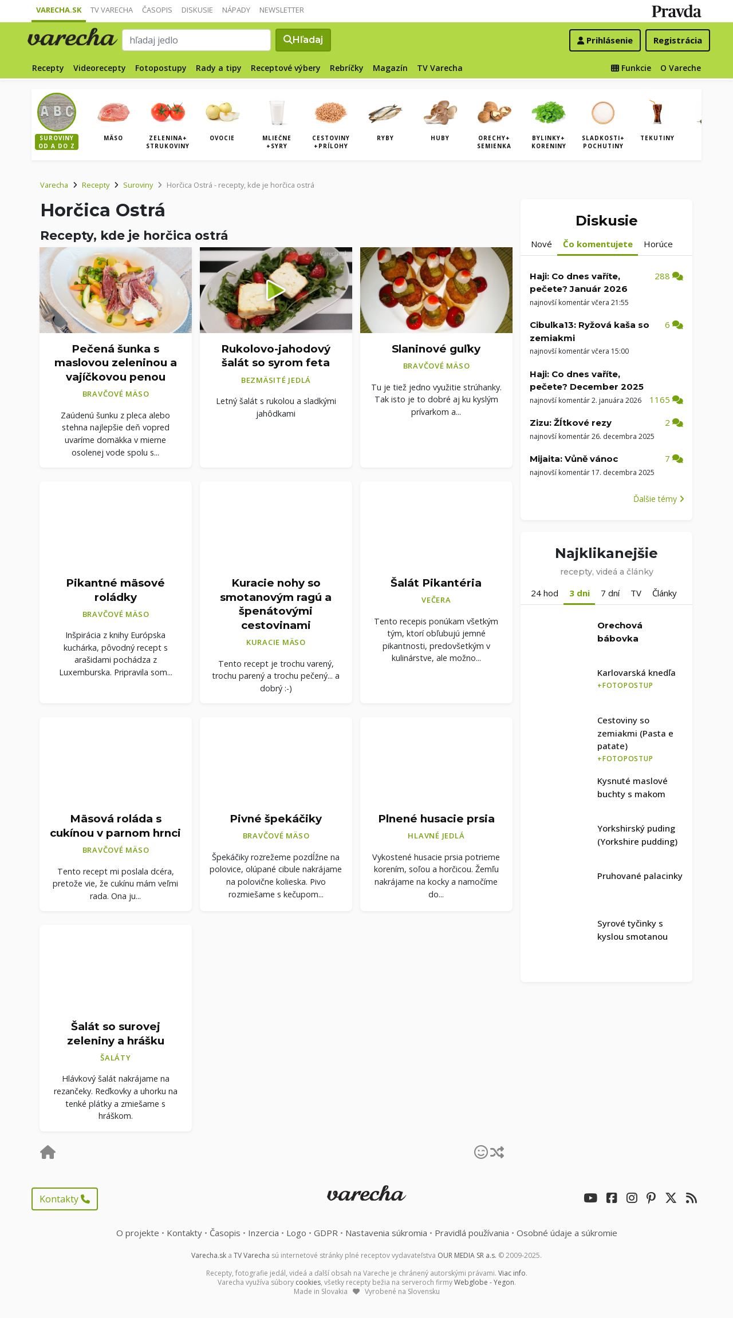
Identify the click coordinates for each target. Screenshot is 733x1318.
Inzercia (263, 1232)
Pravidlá (472, 1232)
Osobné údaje (567, 1232)
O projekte (137, 1232)
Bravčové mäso (115, 394)
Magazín (390, 67)
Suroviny (138, 185)
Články (664, 593)
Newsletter (281, 10)
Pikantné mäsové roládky (115, 590)
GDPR (326, 1232)
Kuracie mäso (276, 642)
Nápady (236, 10)
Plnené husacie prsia (436, 818)
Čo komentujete (598, 244)
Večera (436, 600)
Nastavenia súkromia (386, 1232)
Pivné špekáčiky (276, 818)
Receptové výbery (286, 67)
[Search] (196, 40)
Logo (296, 1232)
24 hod (544, 593)
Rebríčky (347, 67)
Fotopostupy (161, 67)
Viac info (512, 1273)
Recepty (48, 67)
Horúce (658, 244)
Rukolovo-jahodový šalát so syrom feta (275, 356)
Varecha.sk (58, 10)
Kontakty (65, 1199)
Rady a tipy (219, 67)
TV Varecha (111, 10)
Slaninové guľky (436, 348)
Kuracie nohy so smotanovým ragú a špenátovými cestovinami (276, 604)
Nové (541, 244)
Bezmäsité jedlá (276, 380)
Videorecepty (99, 67)
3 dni (579, 593)
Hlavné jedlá (436, 835)
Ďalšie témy (658, 498)
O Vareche (680, 67)
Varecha (54, 185)
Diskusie (197, 10)
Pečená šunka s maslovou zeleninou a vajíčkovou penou (115, 362)
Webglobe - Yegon (484, 1282)
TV (635, 593)
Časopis (157, 10)
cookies (308, 1282)
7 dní (610, 593)
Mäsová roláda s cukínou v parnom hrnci (115, 826)
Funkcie (631, 67)
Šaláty (115, 1057)
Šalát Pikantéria (436, 582)
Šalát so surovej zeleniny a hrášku (115, 1033)
